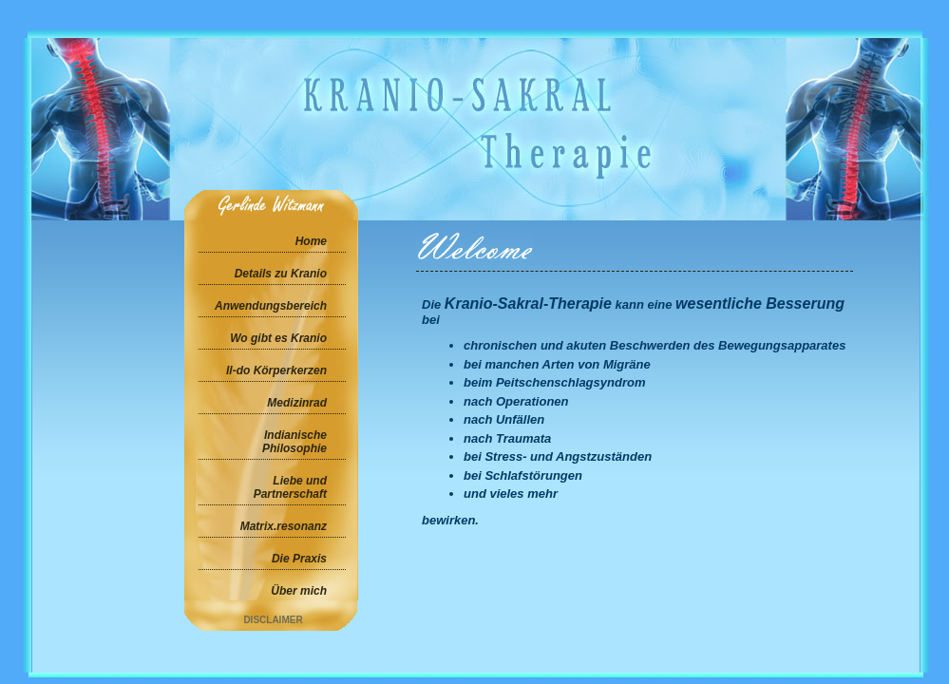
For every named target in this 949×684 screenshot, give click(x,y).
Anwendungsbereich (271, 306)
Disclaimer (272, 620)
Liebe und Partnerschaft (290, 487)
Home (311, 241)
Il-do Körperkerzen (276, 370)
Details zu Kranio (281, 273)
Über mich (299, 591)
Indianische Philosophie (294, 441)
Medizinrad (297, 402)
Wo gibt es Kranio (278, 338)
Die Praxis (299, 558)
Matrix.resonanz (283, 526)
